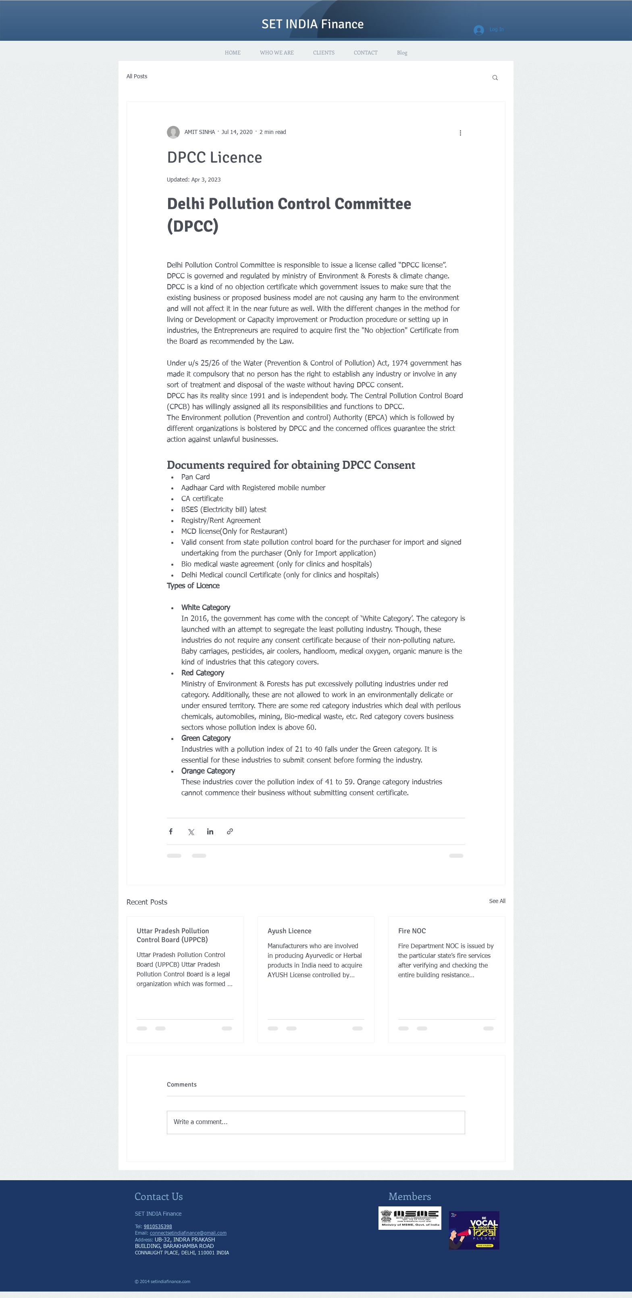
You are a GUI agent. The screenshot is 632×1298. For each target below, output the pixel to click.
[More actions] (460, 132)
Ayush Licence (290, 930)
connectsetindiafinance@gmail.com (188, 1233)
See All (497, 901)
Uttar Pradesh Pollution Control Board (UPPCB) (173, 935)
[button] (495, 77)
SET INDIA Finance (313, 24)
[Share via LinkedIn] (210, 831)
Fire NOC (412, 930)
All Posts (137, 76)
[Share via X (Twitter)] (190, 831)
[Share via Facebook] (171, 831)
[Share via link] (230, 831)
